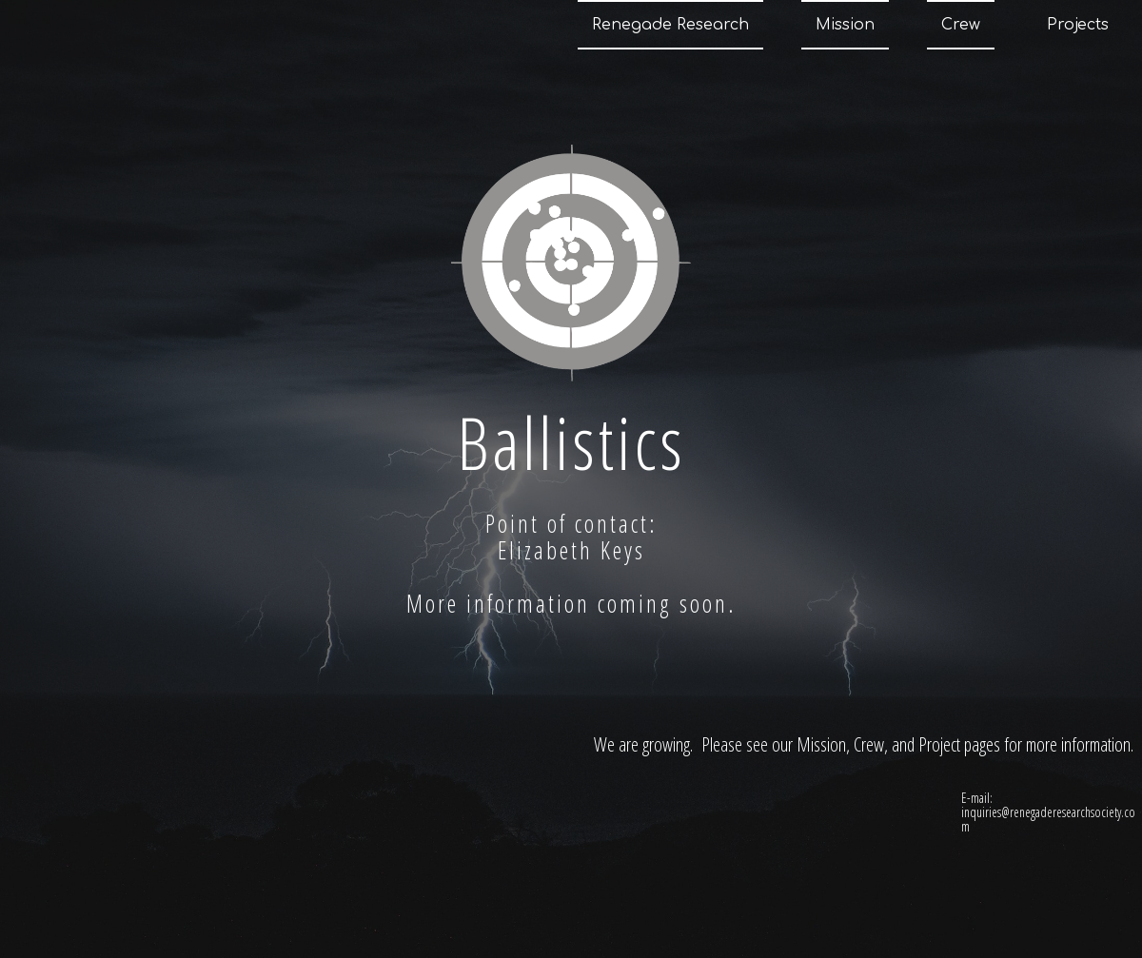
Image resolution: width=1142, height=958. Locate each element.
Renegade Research (670, 24)
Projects (1078, 24)
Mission (845, 24)
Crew (960, 24)
